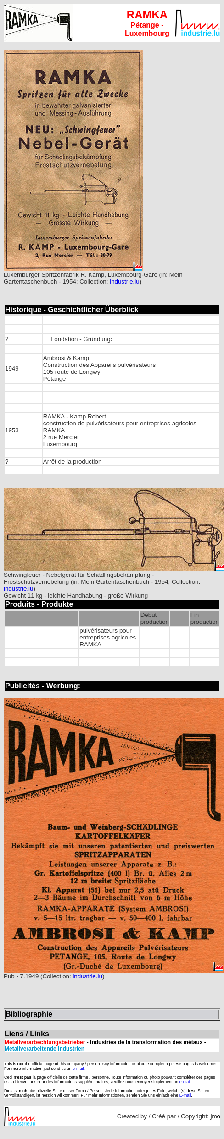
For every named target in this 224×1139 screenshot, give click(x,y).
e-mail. (79, 1068)
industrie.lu (124, 281)
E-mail (185, 1095)
